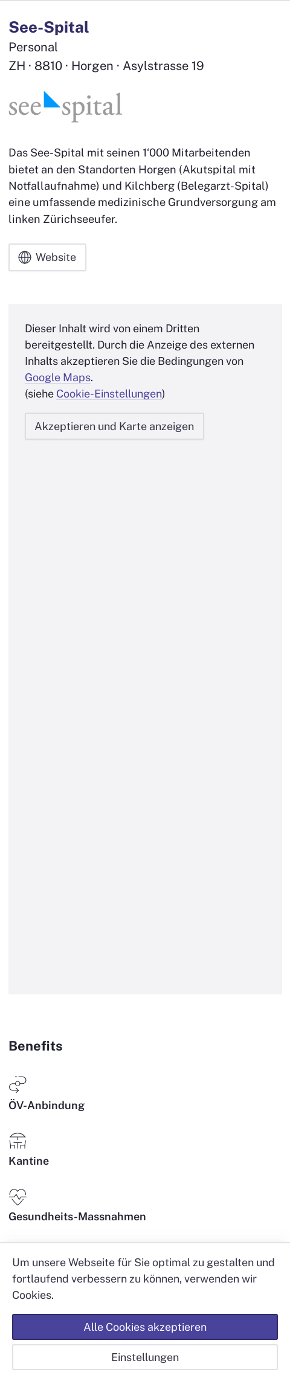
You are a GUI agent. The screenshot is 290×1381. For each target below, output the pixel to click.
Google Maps (58, 377)
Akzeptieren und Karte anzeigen (114, 426)
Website (47, 257)
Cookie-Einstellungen (109, 393)
